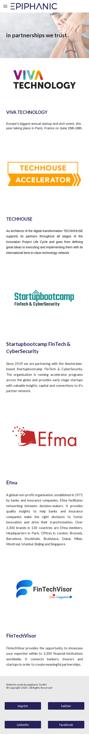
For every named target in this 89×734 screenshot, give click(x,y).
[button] (5, 6)
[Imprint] (23, 706)
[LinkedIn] (23, 724)
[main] (44, 35)
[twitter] (66, 706)
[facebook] (66, 724)
